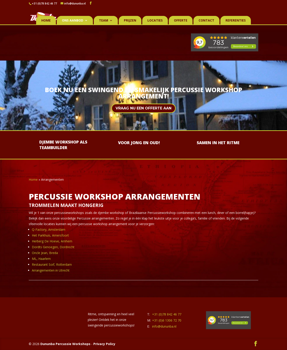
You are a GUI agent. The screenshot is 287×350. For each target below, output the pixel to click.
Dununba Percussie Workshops (65, 344)
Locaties (155, 20)
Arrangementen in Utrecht (51, 270)
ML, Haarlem (41, 259)
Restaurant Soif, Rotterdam (52, 264)
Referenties (236, 20)
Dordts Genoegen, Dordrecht (53, 247)
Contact (206, 20)
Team (103, 20)
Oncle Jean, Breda (45, 253)
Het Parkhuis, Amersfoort (50, 235)
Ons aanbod (72, 20)
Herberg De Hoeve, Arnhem (52, 241)
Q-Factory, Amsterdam (48, 229)
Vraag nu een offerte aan (143, 108)
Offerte (180, 20)
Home (46, 20)
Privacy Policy (104, 344)
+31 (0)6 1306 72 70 (166, 320)
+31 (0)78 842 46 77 (44, 3)
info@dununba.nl (164, 326)
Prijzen (130, 20)
